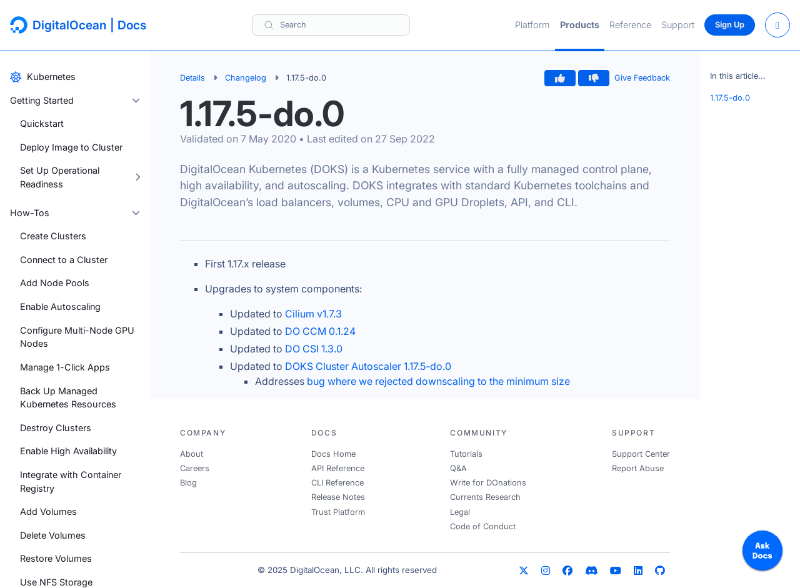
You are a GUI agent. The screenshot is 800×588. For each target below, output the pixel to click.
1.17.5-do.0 (730, 97)
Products (579, 24)
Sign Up (729, 24)
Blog (188, 482)
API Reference (337, 468)
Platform (532, 24)
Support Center (641, 454)
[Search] (331, 24)
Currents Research (485, 497)
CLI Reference (337, 482)
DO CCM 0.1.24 (320, 331)
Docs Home (333, 454)
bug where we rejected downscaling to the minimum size (438, 381)
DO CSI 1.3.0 (313, 348)
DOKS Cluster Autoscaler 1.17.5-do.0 (368, 366)
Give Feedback (642, 77)
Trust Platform (338, 512)
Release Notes (338, 497)
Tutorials (466, 454)
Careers (194, 468)
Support (677, 24)
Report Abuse (638, 468)
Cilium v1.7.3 (313, 313)
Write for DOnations (488, 482)
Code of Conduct (483, 526)
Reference (630, 24)
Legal (460, 512)
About (191, 454)
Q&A (458, 468)
